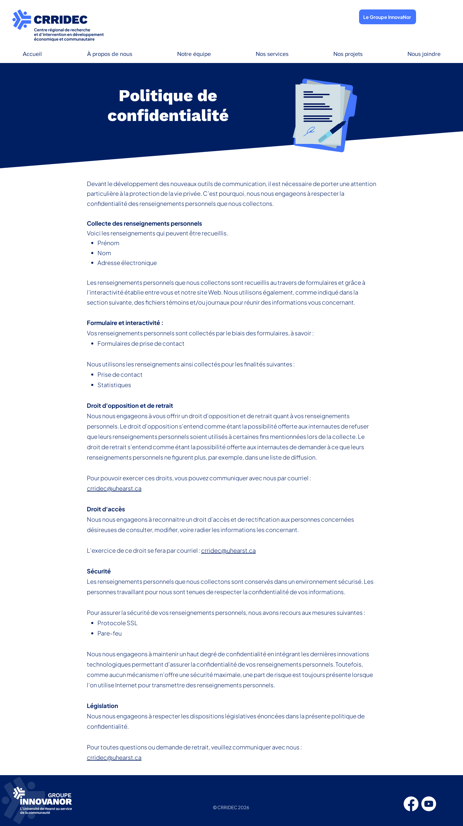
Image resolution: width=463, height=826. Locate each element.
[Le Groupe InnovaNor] (387, 16)
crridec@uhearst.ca (114, 488)
